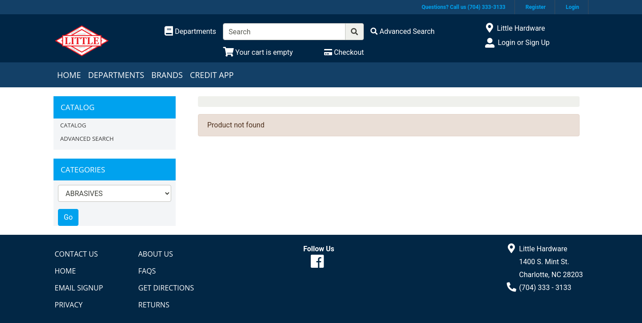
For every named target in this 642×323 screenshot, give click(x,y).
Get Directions (166, 288)
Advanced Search (87, 139)
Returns (153, 305)
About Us (155, 254)
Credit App (212, 75)
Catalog (73, 125)
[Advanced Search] (402, 31)
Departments (116, 75)
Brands (167, 75)
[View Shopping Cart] (258, 52)
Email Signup (79, 288)
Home (69, 75)
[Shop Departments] (190, 31)
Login (572, 7)
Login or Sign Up (523, 42)
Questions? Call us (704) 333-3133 (464, 7)
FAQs (147, 271)
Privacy (69, 305)
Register (536, 7)
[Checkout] (344, 52)
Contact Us (76, 254)
